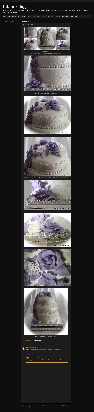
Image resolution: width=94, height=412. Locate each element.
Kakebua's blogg (14, 7)
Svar (27, 351)
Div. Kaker (36, 16)
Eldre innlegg (65, 406)
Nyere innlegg (26, 406)
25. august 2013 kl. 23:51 (41, 357)
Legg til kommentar (27, 367)
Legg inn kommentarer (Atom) (34, 408)
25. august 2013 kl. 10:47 (34, 347)
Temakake (30, 16)
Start (4, 16)
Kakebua (32, 357)
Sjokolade (58, 16)
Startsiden (46, 406)
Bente (27, 347)
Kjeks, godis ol (65, 16)
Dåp (48, 16)
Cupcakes (23, 16)
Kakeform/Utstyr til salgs (13, 16)
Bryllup (43, 16)
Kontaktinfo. (74, 16)
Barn (52, 16)
